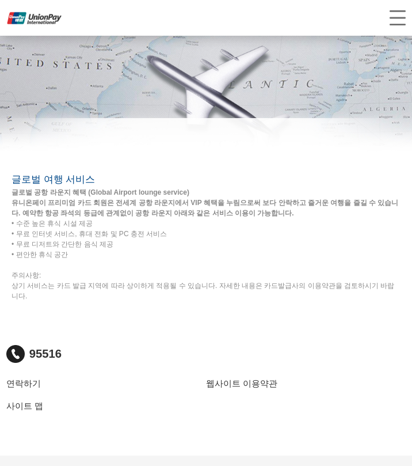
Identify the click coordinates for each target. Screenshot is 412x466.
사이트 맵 (24, 406)
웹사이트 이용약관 (241, 383)
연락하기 (23, 383)
